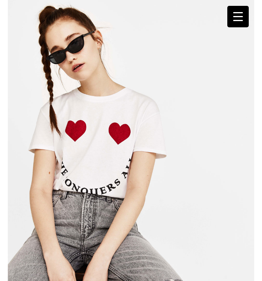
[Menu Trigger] (238, 16)
